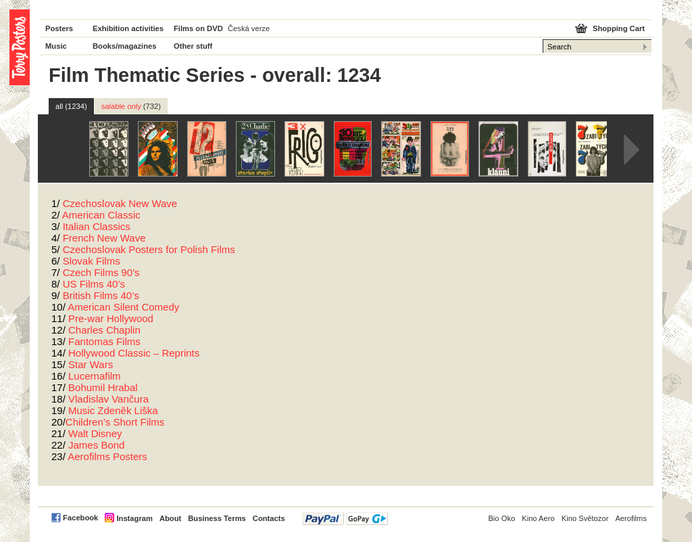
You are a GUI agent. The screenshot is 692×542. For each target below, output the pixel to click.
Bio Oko (501, 518)
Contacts (269, 518)
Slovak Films (91, 261)
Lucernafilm (94, 376)
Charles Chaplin (104, 330)
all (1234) (71, 106)
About (170, 518)
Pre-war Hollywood (110, 318)
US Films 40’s (94, 284)
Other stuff (193, 46)
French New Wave (104, 238)
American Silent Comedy (123, 307)
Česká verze (249, 28)
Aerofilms (631, 518)
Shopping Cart (619, 28)
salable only (131, 106)
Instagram (134, 518)
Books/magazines (125, 46)
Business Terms (217, 518)
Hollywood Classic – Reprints (133, 353)
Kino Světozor (585, 518)
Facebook (80, 518)
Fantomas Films (104, 341)
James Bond (96, 445)
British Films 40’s (101, 295)
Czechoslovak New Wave (120, 203)
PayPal (345, 518)
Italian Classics (96, 226)
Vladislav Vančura (108, 399)
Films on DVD (198, 28)
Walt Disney (95, 433)
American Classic (101, 215)
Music (56, 46)
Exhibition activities (128, 28)
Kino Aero (538, 518)
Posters (59, 28)
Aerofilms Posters (107, 456)
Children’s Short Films (115, 422)
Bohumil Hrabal (103, 387)
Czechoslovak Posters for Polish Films (149, 249)
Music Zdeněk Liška (113, 410)
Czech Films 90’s (101, 272)
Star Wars (90, 364)
